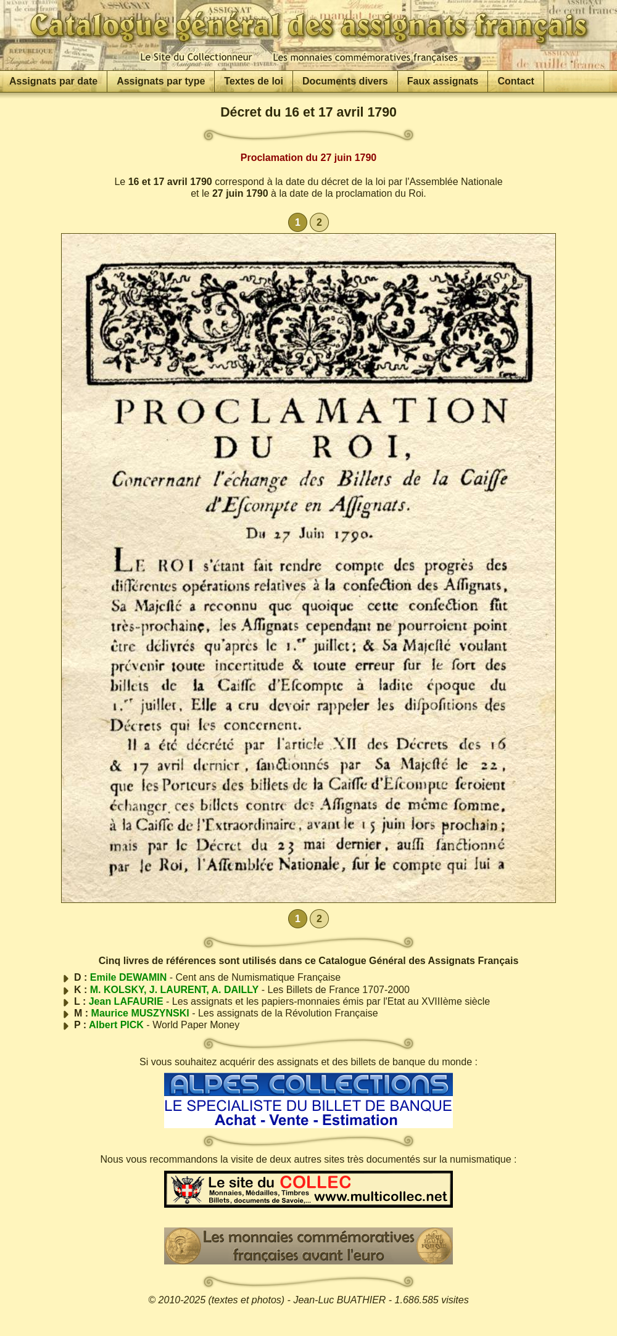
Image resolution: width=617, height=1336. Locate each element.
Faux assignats (443, 81)
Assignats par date (53, 81)
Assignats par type (161, 81)
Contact (515, 81)
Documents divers (345, 81)
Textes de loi (253, 81)
